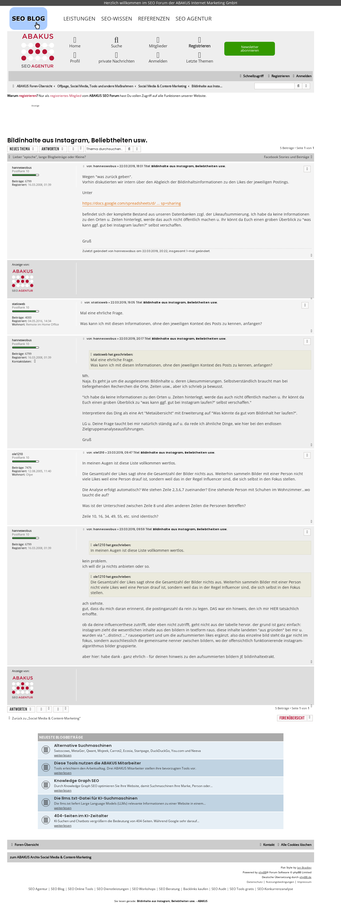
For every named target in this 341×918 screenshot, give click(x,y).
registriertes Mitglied (65, 96)
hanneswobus (21, 167)
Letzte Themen (199, 57)
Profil (75, 57)
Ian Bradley (304, 867)
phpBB (262, 872)
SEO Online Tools (80, 889)
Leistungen (79, 18)
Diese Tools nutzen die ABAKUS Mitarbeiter (97, 763)
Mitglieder (158, 42)
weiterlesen (62, 755)
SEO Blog (57, 889)
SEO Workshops (144, 889)
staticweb (18, 304)
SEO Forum (158, 2)
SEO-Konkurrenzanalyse (275, 889)
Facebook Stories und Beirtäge (289, 157)
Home (74, 42)
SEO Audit (219, 889)
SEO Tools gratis (242, 889)
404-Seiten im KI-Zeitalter (81, 815)
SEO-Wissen (116, 18)
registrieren (27, 96)
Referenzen (154, 18)
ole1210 (17, 454)
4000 (28, 317)
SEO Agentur (194, 18)
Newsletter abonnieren (250, 48)
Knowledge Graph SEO (76, 780)
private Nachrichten (117, 57)
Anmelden (158, 57)
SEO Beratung (169, 889)
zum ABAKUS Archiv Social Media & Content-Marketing (50, 857)
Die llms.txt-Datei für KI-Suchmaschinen (95, 798)
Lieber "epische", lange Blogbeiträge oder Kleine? (49, 157)
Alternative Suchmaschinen (83, 745)
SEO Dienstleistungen (113, 889)
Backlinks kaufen (195, 889)
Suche (116, 42)
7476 (28, 467)
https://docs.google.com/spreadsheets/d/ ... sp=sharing (131, 203)
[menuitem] (301, 76)
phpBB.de (305, 877)
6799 (28, 181)
